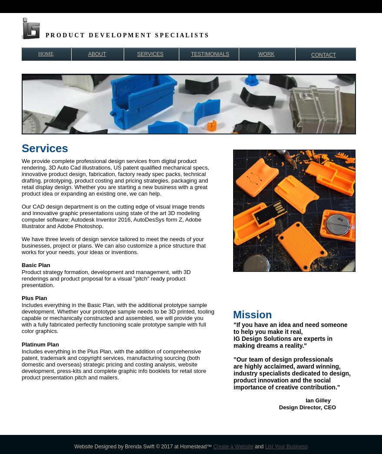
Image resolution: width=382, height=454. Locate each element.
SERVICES (150, 54)
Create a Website (233, 447)
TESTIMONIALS (210, 54)
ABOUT (97, 54)
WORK (266, 54)
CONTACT (323, 55)
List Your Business (286, 447)
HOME (45, 54)
